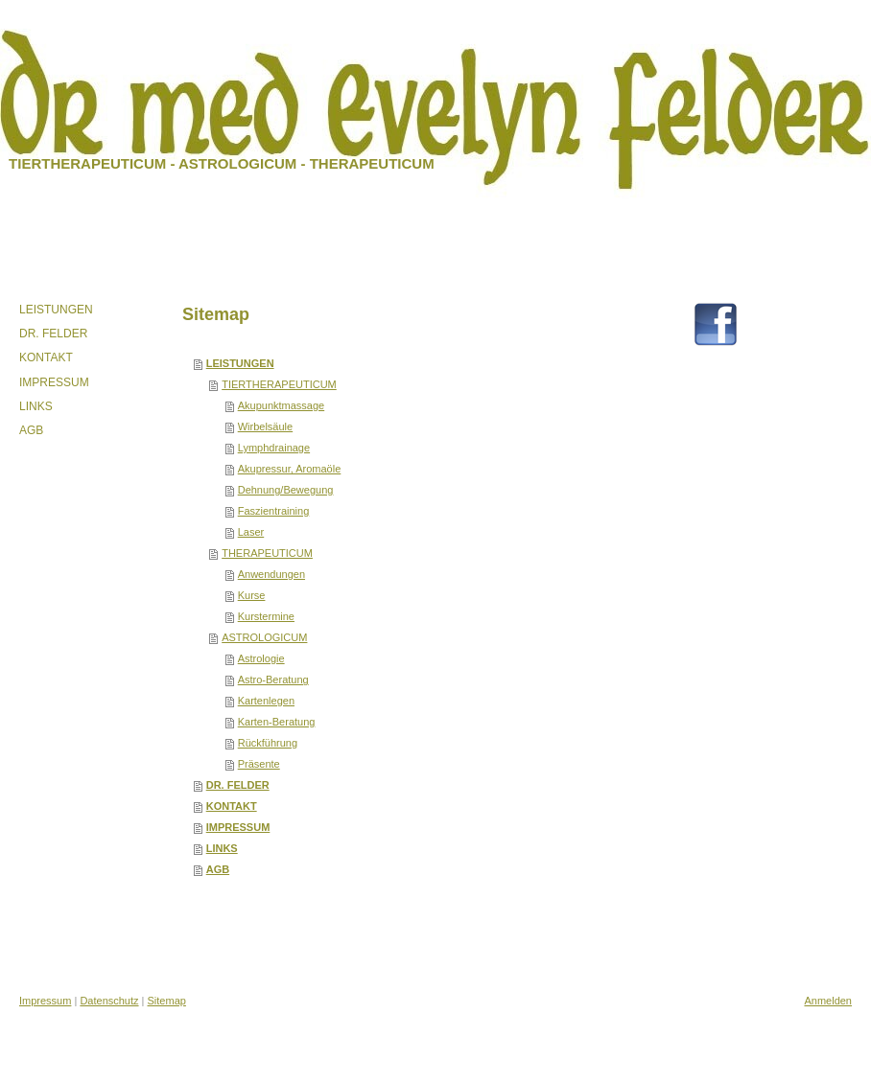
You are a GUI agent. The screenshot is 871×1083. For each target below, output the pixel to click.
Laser (251, 532)
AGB (217, 869)
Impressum (45, 1000)
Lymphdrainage (274, 447)
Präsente (259, 764)
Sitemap (167, 1000)
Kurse (252, 595)
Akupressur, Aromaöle (289, 468)
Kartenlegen (266, 700)
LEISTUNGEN (240, 363)
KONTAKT (231, 806)
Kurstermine (266, 616)
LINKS (222, 848)
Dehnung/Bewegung (286, 489)
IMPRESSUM (238, 827)
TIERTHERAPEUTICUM (279, 384)
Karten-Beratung (277, 721)
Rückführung (267, 743)
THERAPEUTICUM (267, 553)
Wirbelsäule (265, 426)
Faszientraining (274, 511)
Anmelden (828, 1000)
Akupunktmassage (281, 405)
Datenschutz (109, 1000)
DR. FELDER (238, 785)
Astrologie (261, 658)
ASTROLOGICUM (264, 637)
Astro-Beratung (273, 679)
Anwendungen (271, 574)
